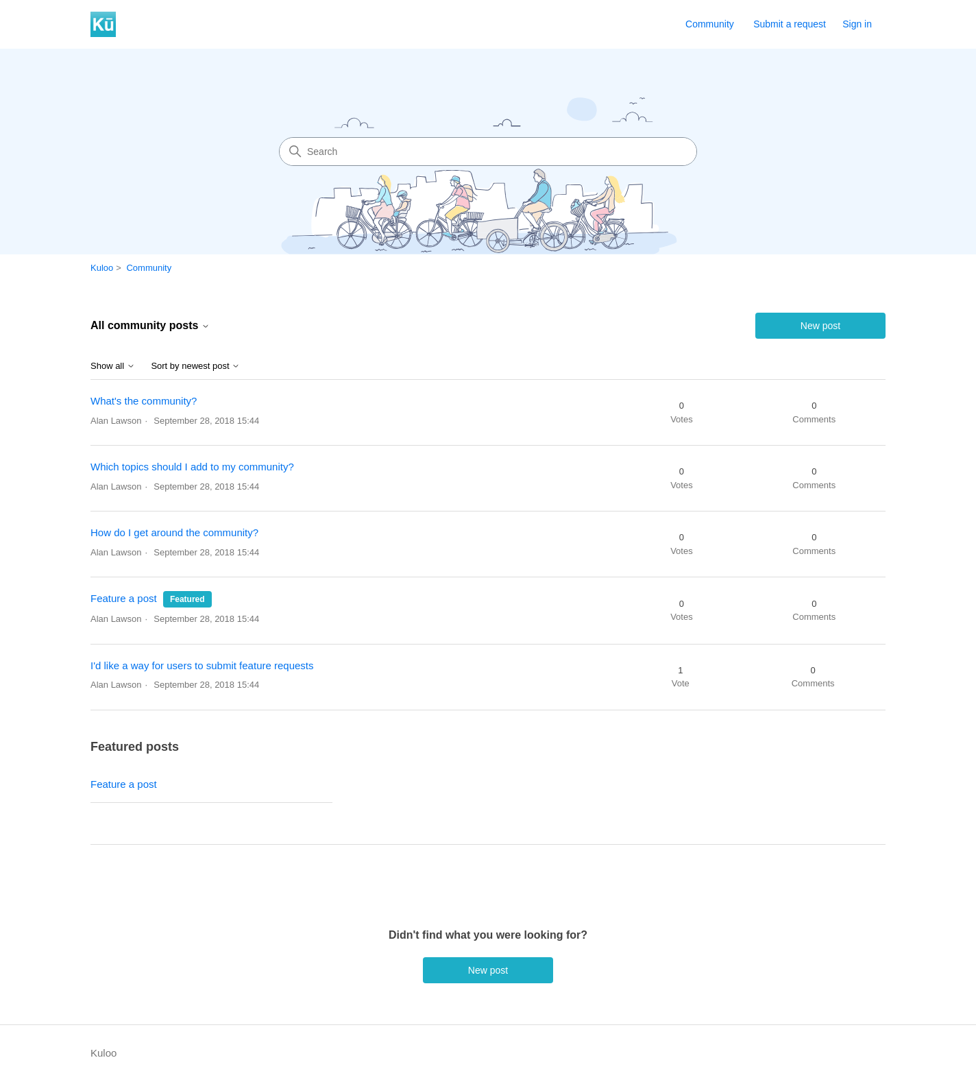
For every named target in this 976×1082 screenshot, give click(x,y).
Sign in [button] (857, 24)
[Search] (488, 151)
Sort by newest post (195, 366)
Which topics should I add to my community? (192, 466)
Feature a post (123, 598)
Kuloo (101, 268)
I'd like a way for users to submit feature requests (202, 665)
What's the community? (143, 401)
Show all (112, 366)
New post (820, 325)
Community (709, 24)
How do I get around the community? (174, 532)
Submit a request (789, 24)
